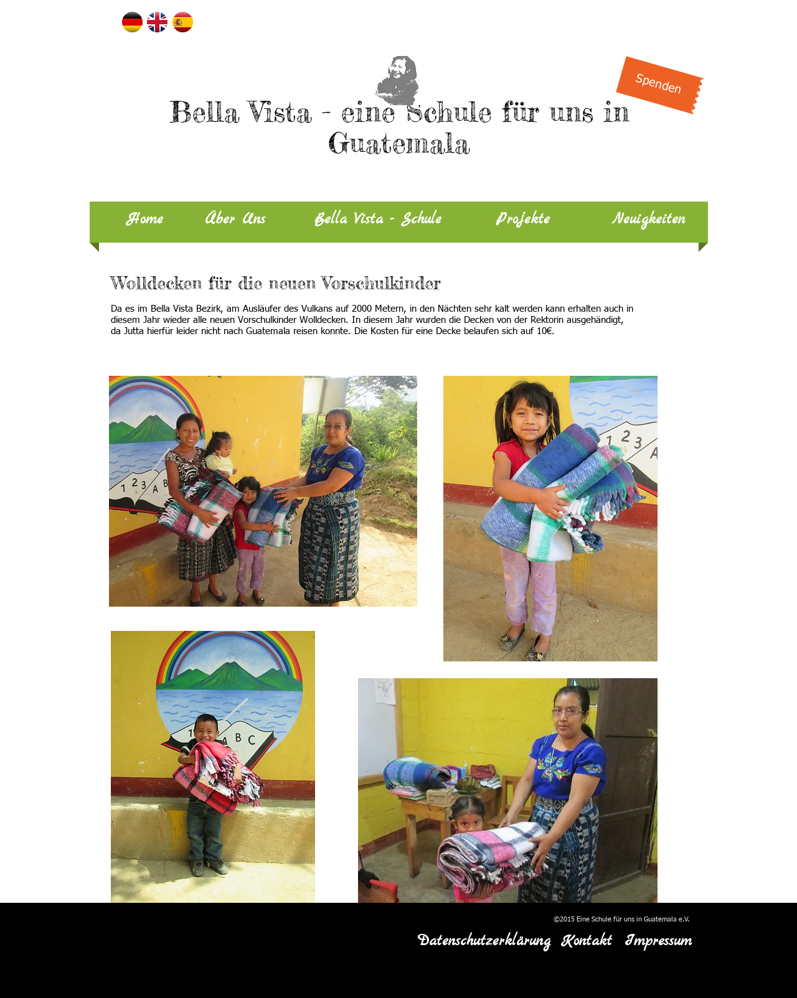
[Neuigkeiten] (648, 220)
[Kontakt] (586, 942)
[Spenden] (658, 84)
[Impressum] (658, 942)
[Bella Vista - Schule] (378, 220)
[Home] (145, 220)
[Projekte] (522, 220)
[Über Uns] (235, 220)
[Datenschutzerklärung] (484, 942)
